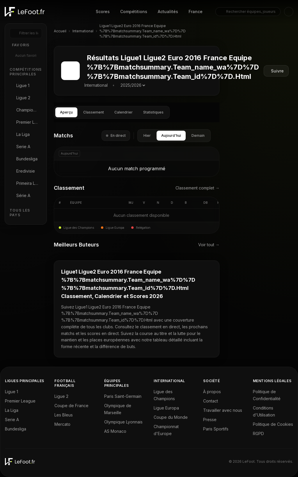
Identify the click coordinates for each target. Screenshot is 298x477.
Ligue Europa (166, 407)
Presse (210, 419)
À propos (212, 391)
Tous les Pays (20, 212)
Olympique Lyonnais (123, 421)
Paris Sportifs (215, 428)
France (196, 11)
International (82, 31)
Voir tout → (208, 244)
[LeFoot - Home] (25, 11)
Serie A (12, 419)
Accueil (60, 31)
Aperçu (66, 112)
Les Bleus (63, 414)
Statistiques (153, 112)
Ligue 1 (11, 391)
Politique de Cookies (273, 424)
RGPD (258, 433)
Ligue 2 (61, 396)
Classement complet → (197, 187)
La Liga (11, 410)
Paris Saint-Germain (122, 396)
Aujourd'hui (171, 135)
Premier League (20, 400)
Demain (198, 135)
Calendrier (123, 112)
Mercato (62, 424)
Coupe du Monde (171, 417)
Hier (147, 135)
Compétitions (133, 11)
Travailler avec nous (222, 410)
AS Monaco (115, 431)
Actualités (168, 11)
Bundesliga (15, 428)
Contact (210, 400)
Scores (103, 11)
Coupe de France (71, 405)
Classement (93, 112)
